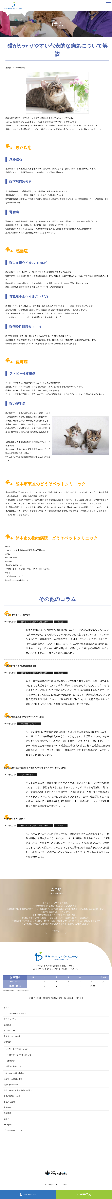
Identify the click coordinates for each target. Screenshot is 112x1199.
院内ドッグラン (10, 1019)
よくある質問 (9, 1102)
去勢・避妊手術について (17, 1049)
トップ (6, 1008)
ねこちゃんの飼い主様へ (14, 1079)
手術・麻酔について (15, 1066)
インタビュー (9, 1030)
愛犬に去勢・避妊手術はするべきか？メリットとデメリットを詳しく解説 (35, 768)
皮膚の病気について (12, 1096)
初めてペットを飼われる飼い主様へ (35, 622)
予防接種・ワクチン (29, 724)
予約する (56, 931)
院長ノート (8, 1119)
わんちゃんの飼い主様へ (14, 1073)
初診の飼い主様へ (11, 1085)
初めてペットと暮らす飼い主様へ (18, 1090)
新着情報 (7, 1113)
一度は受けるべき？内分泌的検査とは (20, 666)
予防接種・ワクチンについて (19, 1055)
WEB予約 (84, 1194)
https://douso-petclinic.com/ (16, 580)
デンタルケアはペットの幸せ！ (17, 615)
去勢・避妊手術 (27, 775)
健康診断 (11, 1061)
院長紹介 (7, 1025)
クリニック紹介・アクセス (15, 1013)
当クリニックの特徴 (12, 1036)
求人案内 (7, 1107)
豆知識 (60, 622)
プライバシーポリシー (13, 1130)
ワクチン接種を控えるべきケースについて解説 (24, 717)
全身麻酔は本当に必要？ (14, 819)
